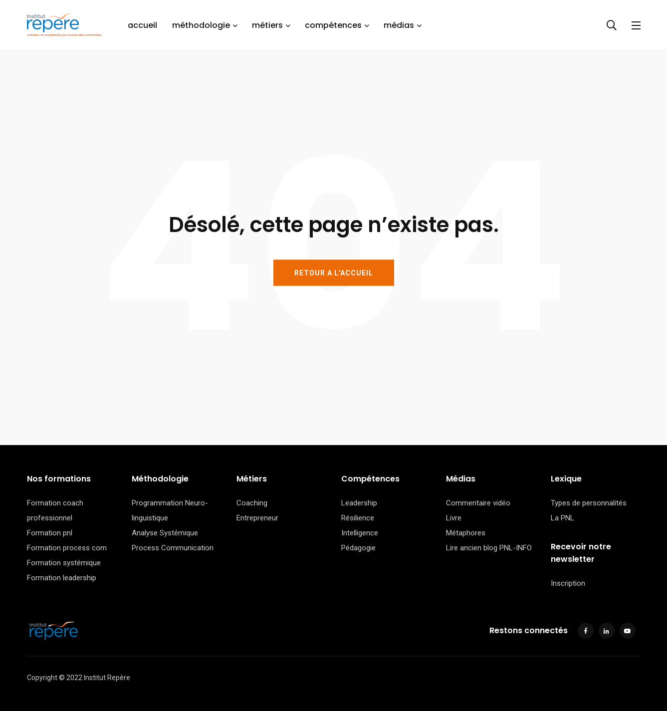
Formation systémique (64, 562)
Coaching (251, 502)
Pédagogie (358, 547)
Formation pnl (49, 532)
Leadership (359, 502)
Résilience (357, 517)
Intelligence (359, 532)
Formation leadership (61, 577)
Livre (453, 517)
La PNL (562, 517)
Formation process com (67, 547)
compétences (333, 25)
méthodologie (201, 25)
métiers (267, 25)
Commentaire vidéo (478, 502)
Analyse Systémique (165, 532)
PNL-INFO (515, 547)
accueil (142, 25)
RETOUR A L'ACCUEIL (333, 272)
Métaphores (465, 532)
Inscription (568, 583)
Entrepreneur (257, 517)
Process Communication (173, 547)
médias (399, 25)
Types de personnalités (589, 502)
